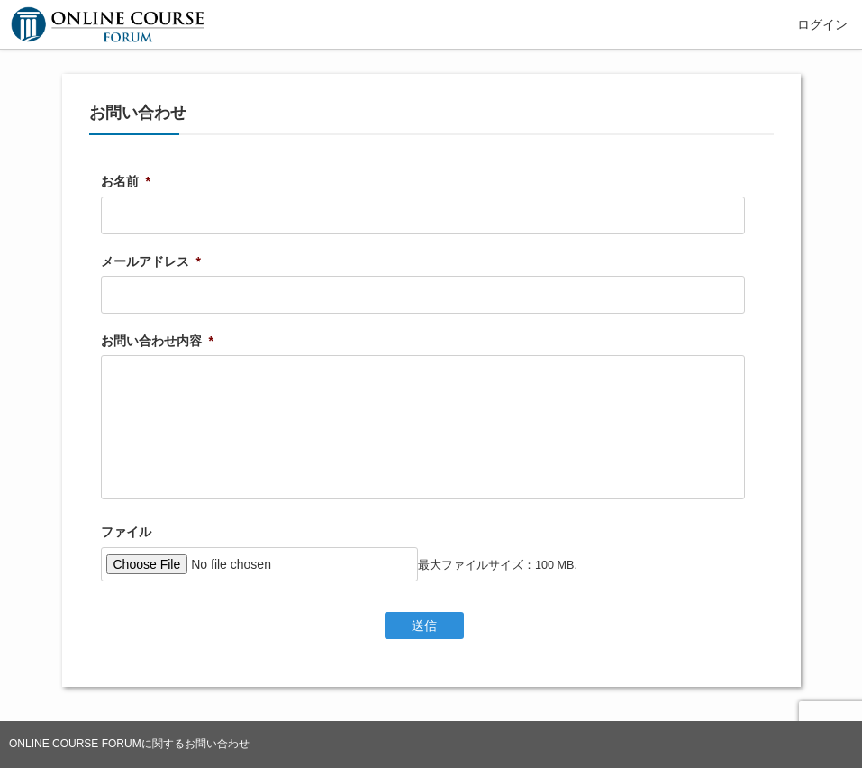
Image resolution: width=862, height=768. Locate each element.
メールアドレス (151, 261)
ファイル (126, 532)
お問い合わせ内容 (157, 341)
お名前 (125, 181)
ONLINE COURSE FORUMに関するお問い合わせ (129, 743)
